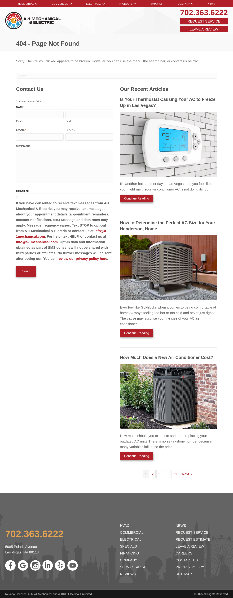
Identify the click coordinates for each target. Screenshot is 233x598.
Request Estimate (193, 539)
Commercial (60, 3)
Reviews (128, 574)
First (19, 120)
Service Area (132, 567)
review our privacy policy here (82, 258)
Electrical (93, 3)
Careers (184, 553)
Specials (156, 3)
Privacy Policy (190, 567)
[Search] (116, 76)
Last (68, 120)
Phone (70, 129)
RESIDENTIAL (26, 3)
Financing (129, 553)
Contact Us (187, 560)
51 (175, 474)
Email (21, 130)
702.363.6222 (204, 12)
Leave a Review (204, 29)
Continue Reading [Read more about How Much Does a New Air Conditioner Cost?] (134, 457)
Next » (187, 474)
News (211, 3)
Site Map (184, 574)
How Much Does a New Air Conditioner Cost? (166, 357)
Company (184, 3)
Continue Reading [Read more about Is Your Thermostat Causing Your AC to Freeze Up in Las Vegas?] (134, 199)
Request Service (204, 21)
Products (126, 3)
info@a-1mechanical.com (37, 241)
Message (23, 146)
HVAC (124, 525)
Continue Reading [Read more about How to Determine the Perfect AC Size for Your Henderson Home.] (134, 334)
